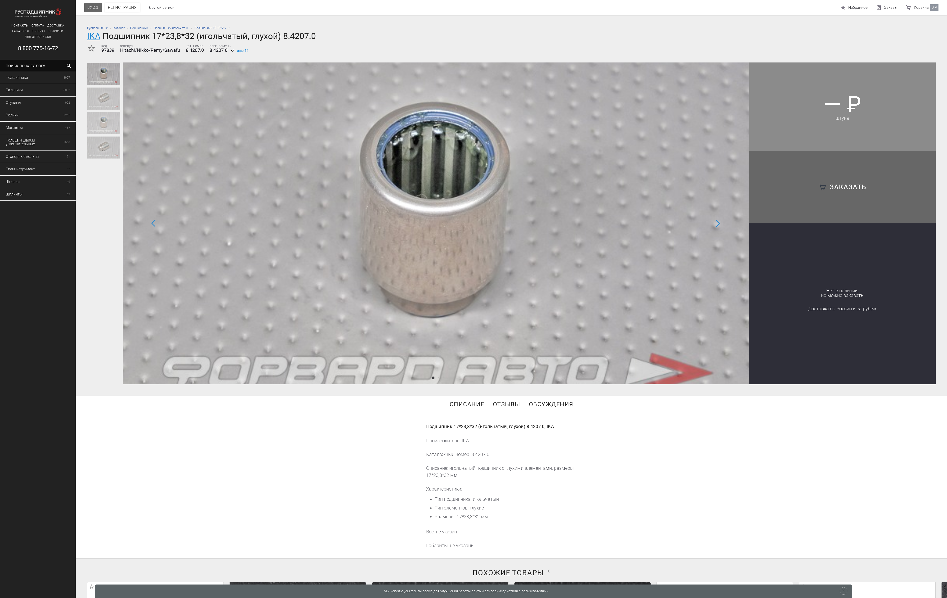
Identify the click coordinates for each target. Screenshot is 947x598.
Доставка (23, 25)
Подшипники (139, 28)
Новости (24, 31)
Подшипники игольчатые (171, 28)
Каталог (119, 28)
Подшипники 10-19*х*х (210, 28)
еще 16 (238, 51)
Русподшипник (97, 28)
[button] (433, 378)
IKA (93, 36)
